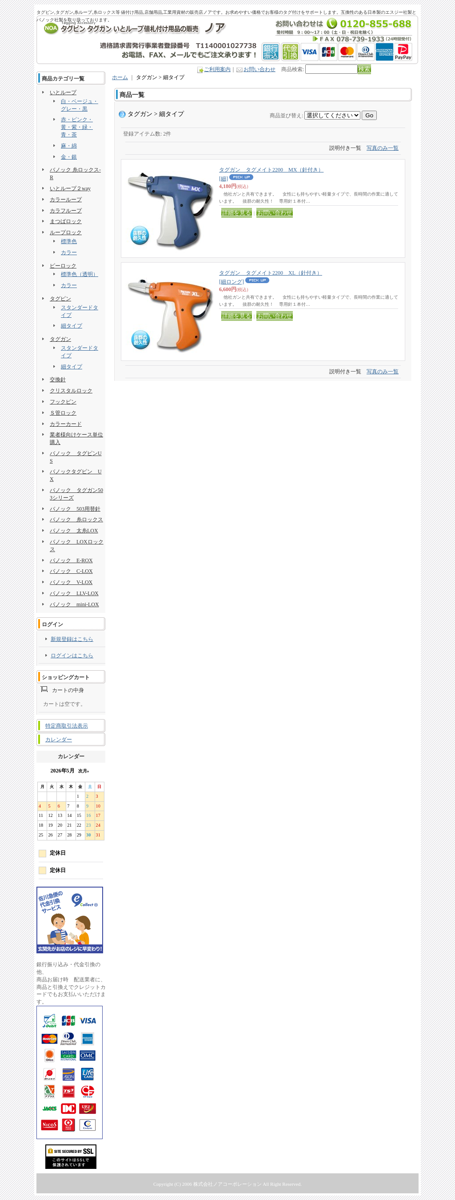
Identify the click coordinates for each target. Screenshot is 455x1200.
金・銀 (69, 157)
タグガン (60, 339)
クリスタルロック (71, 391)
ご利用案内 (217, 69)
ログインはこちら (72, 655)
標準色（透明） (79, 274)
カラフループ (66, 211)
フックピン (63, 402)
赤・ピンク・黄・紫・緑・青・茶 (77, 127)
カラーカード (66, 424)
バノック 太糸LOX (74, 531)
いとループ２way (70, 188)
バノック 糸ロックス (76, 519)
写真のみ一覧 (383, 148)
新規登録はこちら (72, 639)
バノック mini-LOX (74, 604)
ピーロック (63, 266)
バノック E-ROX (71, 560)
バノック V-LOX (71, 582)
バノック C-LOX (71, 571)
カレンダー (58, 739)
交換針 (58, 379)
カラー (69, 252)
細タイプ (71, 326)
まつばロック (66, 221)
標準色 (69, 241)
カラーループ (66, 199)
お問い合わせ (259, 69)
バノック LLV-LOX (74, 593)
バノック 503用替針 (75, 509)
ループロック (66, 232)
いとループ (63, 92)
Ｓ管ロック (63, 413)
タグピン (60, 299)
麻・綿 (69, 146)
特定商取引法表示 (66, 726)
